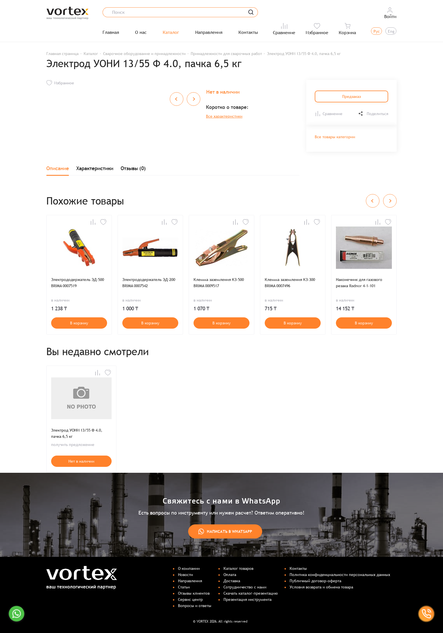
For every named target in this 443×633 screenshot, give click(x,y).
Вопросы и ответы (194, 605)
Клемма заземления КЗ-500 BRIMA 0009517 (219, 282)
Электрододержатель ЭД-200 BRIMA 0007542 (148, 282)
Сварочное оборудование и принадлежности (144, 53)
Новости (185, 574)
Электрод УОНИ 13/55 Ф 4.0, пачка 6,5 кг (76, 433)
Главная (111, 32)
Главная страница (62, 53)
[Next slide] (390, 201)
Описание (57, 168)
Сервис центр (190, 599)
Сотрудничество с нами (244, 587)
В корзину (79, 323)
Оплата (229, 574)
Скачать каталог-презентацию (250, 593)
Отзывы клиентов (194, 593)
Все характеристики (224, 116)
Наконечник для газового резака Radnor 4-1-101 (359, 282)
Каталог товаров (238, 568)
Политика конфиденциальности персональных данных (340, 574)
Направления (208, 32)
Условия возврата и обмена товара (321, 587)
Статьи (184, 587)
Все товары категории (335, 137)
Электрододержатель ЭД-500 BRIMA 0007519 (77, 282)
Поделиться (373, 113)
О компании (189, 568)
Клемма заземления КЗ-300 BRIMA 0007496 (290, 282)
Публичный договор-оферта (315, 581)
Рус (376, 31)
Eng (391, 31)
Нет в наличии (81, 461)
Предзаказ (351, 96)
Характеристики (94, 168)
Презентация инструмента (247, 599)
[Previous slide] (372, 201)
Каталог (171, 32)
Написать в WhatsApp (225, 531)
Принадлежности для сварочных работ (226, 53)
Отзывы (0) (133, 168)
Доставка (231, 581)
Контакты (248, 32)
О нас (141, 32)
